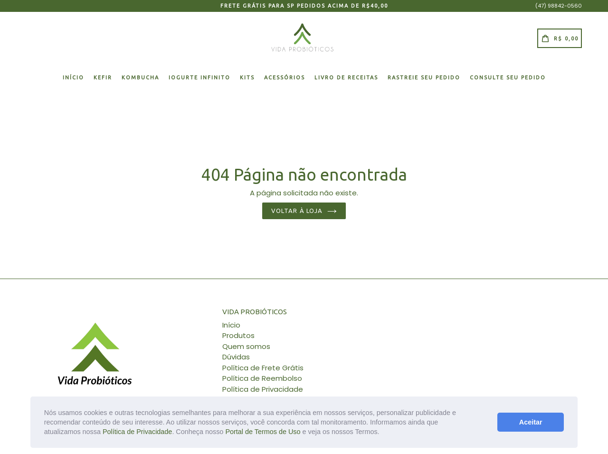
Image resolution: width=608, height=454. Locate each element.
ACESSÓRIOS (284, 77)
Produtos (238, 335)
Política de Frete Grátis (263, 368)
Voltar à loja (304, 210)
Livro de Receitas (346, 77)
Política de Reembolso (262, 378)
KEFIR (103, 77)
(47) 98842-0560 (558, 6)
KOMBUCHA (140, 77)
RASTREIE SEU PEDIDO (424, 77)
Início (73, 77)
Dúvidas (236, 357)
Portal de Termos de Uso (262, 431)
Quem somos (246, 346)
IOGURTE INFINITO (199, 77)
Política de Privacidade (137, 431)
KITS (247, 77)
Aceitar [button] (530, 422)
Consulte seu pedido (508, 77)
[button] (382, 432)
